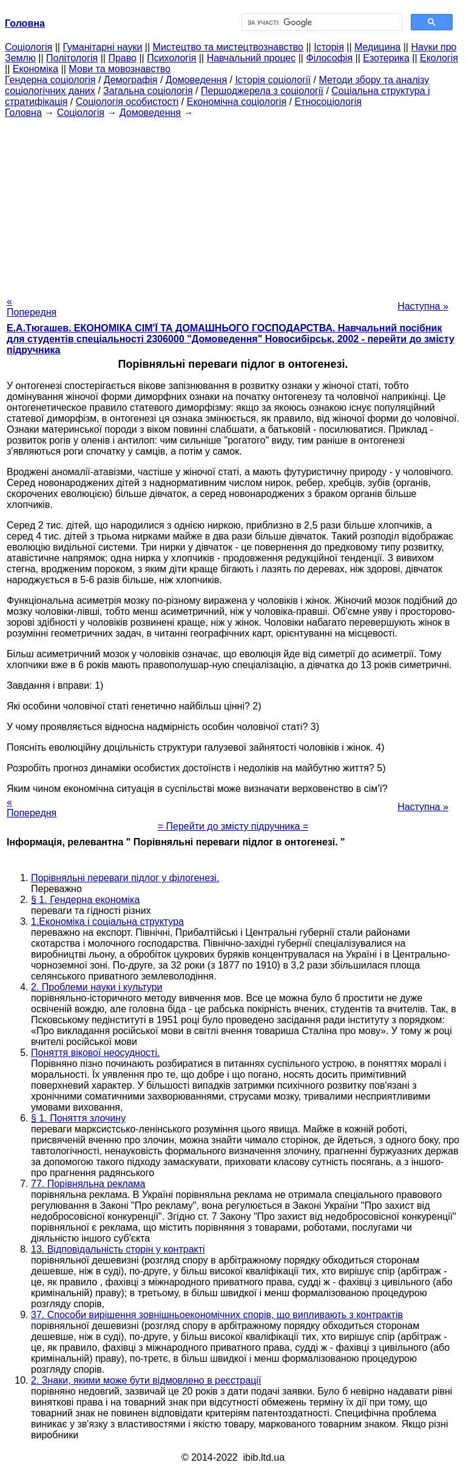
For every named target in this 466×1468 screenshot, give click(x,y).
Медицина (377, 47)
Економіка (35, 69)
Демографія (131, 80)
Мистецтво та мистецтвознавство (228, 47)
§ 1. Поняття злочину (78, 1118)
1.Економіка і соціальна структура (107, 921)
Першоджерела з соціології (262, 91)
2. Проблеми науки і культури (97, 987)
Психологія (171, 58)
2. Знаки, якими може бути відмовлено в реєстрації (146, 1380)
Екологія (439, 58)
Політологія (72, 58)
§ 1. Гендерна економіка (85, 900)
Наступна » (422, 306)
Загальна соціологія (148, 91)
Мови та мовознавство (120, 69)
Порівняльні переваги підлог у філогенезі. (125, 878)
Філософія (329, 58)
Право (122, 58)
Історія (329, 47)
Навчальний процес (251, 58)
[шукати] (321, 22)
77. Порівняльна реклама (88, 1184)
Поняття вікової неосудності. (95, 1052)
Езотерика (386, 58)
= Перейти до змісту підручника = (233, 826)
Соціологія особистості (127, 101)
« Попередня (31, 306)
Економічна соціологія (236, 101)
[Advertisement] (233, 203)
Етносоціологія (328, 101)
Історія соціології (273, 80)
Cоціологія (28, 47)
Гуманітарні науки (102, 47)
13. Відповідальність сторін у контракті (118, 1249)
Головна (23, 112)
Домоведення (196, 80)
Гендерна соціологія (50, 80)
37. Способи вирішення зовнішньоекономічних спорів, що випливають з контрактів (217, 1315)
